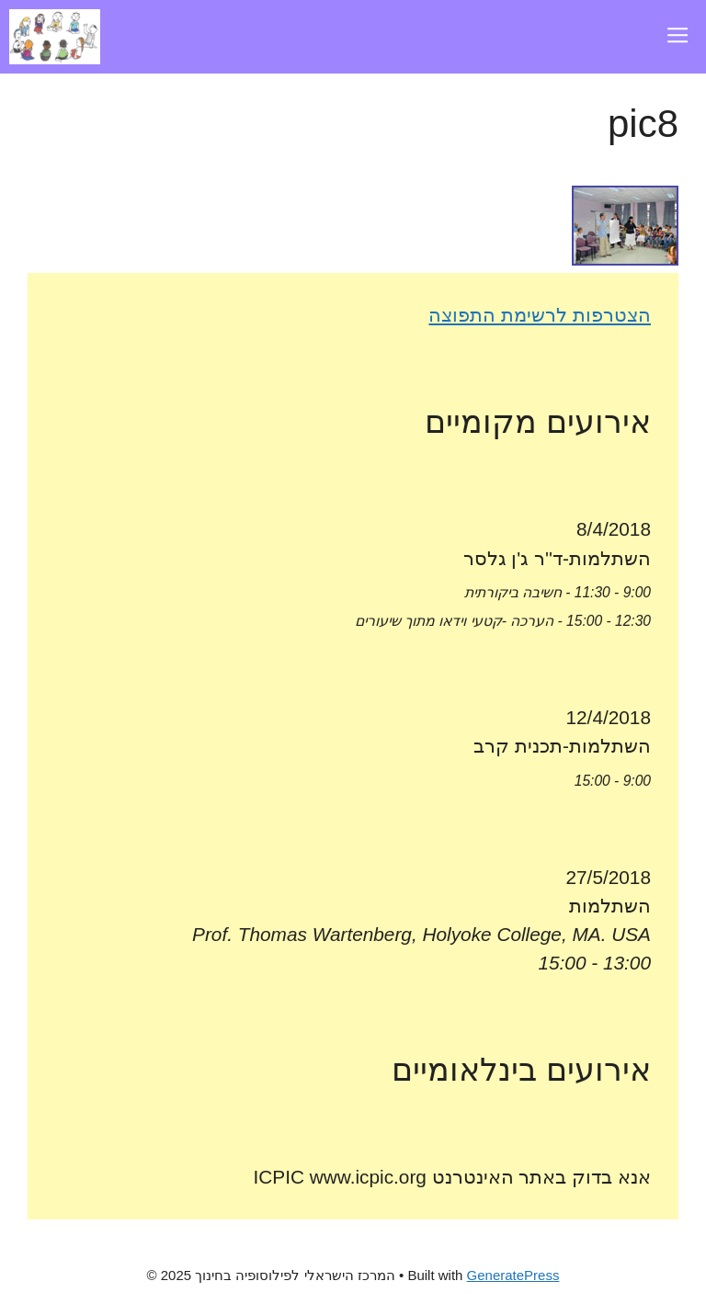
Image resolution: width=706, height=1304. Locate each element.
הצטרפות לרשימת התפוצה (539, 314)
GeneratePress (513, 1275)
